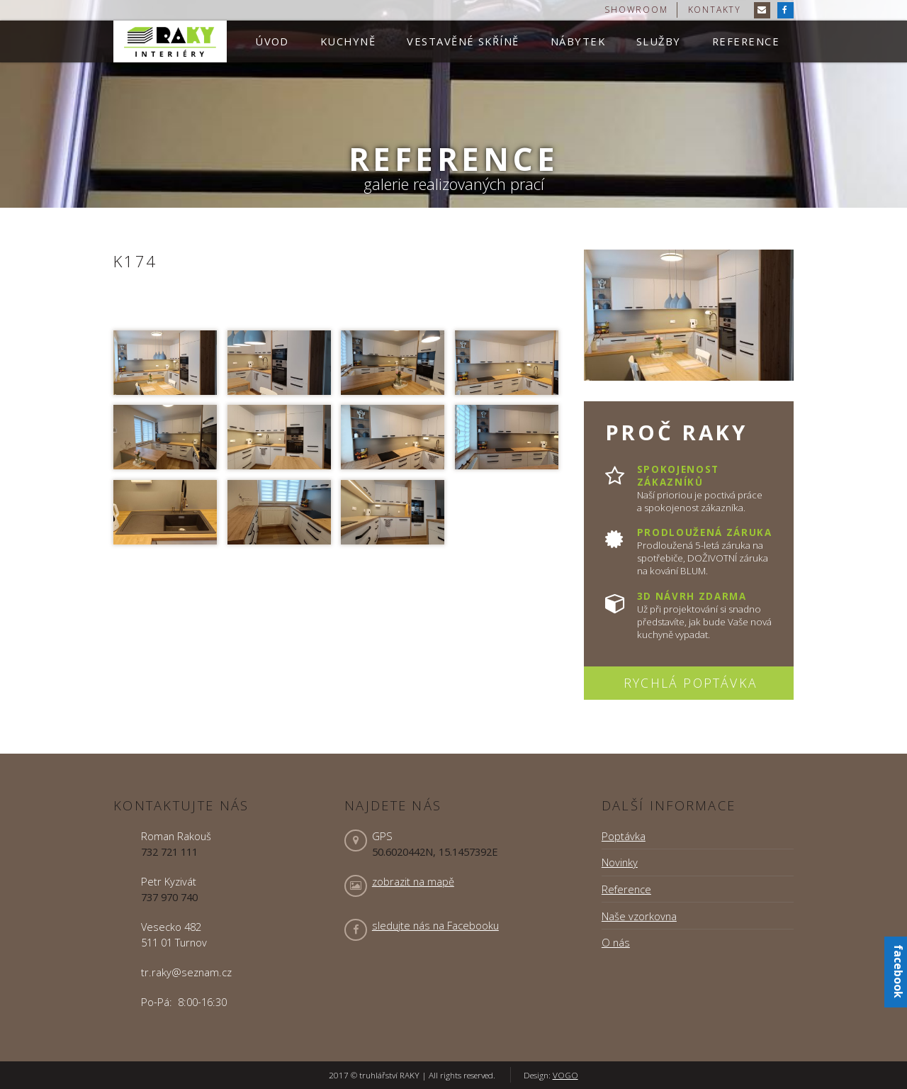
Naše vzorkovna (639, 916)
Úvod (272, 41)
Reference (745, 41)
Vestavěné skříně (463, 41)
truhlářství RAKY (170, 41)
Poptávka (624, 836)
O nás (616, 942)
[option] (453, 104)
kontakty (714, 10)
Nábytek (578, 41)
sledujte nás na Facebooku (435, 925)
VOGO (565, 1074)
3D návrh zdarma (692, 596)
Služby (658, 41)
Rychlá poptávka (690, 682)
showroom (635, 10)
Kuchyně (348, 41)
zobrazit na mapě (413, 881)
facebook (898, 971)
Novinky (620, 862)
